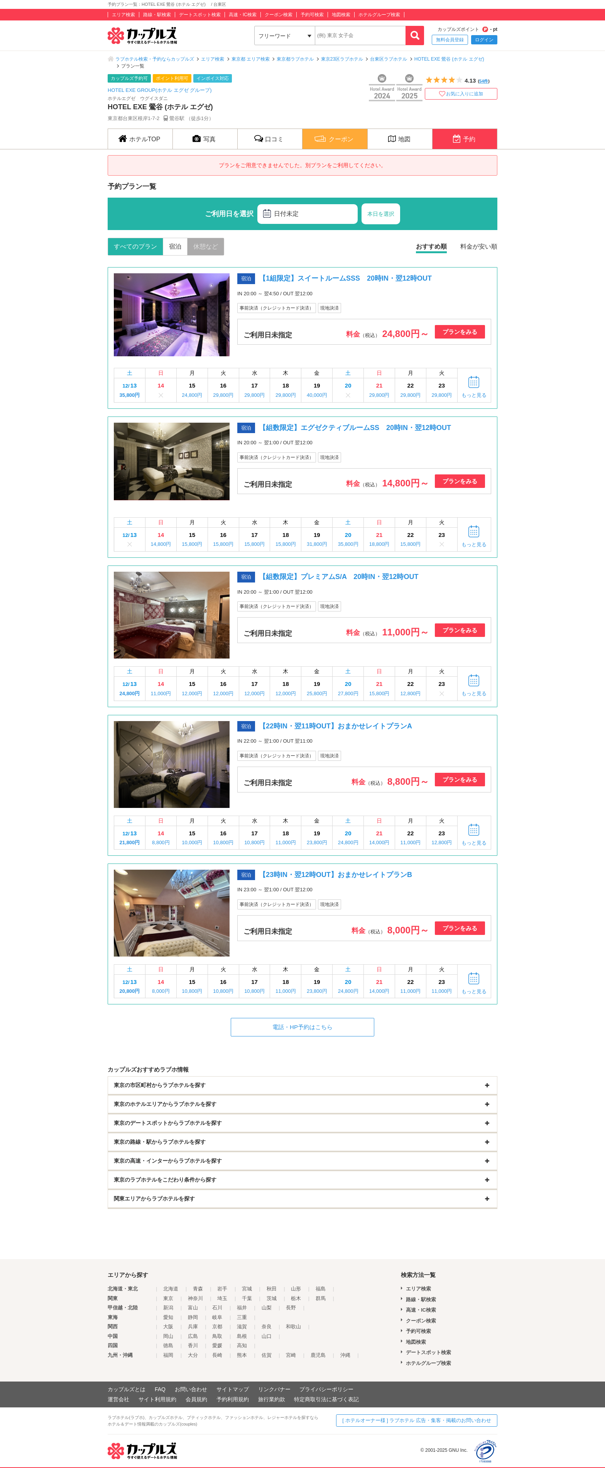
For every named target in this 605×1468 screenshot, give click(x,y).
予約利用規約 (232, 1399)
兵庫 (193, 1326)
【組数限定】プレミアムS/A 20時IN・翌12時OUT (338, 577)
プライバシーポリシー (326, 1389)
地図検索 (341, 14)
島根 (242, 1336)
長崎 (217, 1355)
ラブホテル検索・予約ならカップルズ (154, 59)
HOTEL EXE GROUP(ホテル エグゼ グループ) (160, 90)
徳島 (168, 1345)
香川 (193, 1345)
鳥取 (217, 1336)
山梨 (267, 1308)
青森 (198, 1289)
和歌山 (293, 1326)
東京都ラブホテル (295, 59)
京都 (217, 1326)
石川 (217, 1308)
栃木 (296, 1298)
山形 (296, 1289)
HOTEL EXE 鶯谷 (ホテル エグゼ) (451, 59)
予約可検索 (312, 14)
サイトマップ (232, 1389)
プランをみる (460, 331)
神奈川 (195, 1298)
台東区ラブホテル (388, 59)
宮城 (247, 1289)
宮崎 (291, 1355)
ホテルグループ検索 (379, 14)
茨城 (272, 1298)
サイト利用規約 (157, 1399)
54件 (483, 81)
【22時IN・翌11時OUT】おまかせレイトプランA (335, 726)
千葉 (247, 1298)
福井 (242, 1308)
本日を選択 (380, 214)
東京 (168, 1298)
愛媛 (217, 1345)
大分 (193, 1355)
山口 (267, 1336)
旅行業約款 (271, 1399)
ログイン (484, 39)
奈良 (267, 1326)
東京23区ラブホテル (342, 59)
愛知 (168, 1317)
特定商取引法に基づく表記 (326, 1399)
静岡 (193, 1317)
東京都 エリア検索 (251, 59)
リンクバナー (274, 1389)
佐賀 (267, 1355)
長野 (291, 1308)
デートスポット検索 (200, 14)
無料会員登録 (450, 39)
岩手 (222, 1289)
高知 (242, 1345)
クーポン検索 (278, 14)
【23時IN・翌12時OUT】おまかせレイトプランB (335, 875)
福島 (321, 1289)
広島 (193, 1336)
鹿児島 (318, 1355)
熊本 (242, 1355)
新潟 (168, 1308)
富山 (193, 1308)
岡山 (168, 1336)
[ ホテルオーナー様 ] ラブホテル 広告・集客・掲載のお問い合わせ (416, 1420)
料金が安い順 (478, 246)
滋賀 (242, 1326)
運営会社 (118, 1399)
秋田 (272, 1289)
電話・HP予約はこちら (302, 1027)
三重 (242, 1317)
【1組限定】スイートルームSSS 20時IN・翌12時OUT (345, 278)
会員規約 (196, 1399)
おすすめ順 (431, 246)
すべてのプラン (135, 246)
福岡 (168, 1355)
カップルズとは (126, 1389)
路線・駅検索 (157, 14)
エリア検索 (123, 14)
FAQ (160, 1389)
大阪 (168, 1326)
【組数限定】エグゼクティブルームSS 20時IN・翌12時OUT (355, 428)
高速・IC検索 (243, 14)
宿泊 (175, 246)
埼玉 (222, 1298)
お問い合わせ (191, 1389)
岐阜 (217, 1317)
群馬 (321, 1298)
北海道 (170, 1289)
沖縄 (345, 1355)
